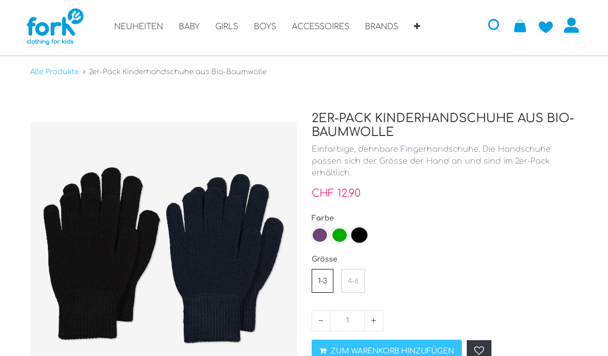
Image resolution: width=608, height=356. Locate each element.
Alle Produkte (54, 70)
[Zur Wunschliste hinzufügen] (543, 25)
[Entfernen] (321, 319)
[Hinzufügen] (374, 319)
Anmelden (568, 25)
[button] (417, 30)
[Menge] (347, 319)
